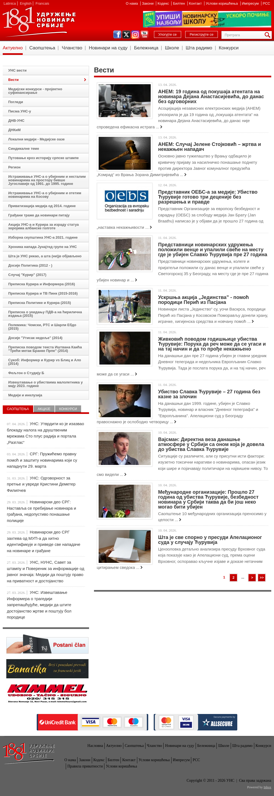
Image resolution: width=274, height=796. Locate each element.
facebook (117, 34)
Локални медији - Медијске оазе (36, 139)
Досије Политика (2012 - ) (30, 265)
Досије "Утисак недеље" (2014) (35, 338)
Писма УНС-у (19, 111)
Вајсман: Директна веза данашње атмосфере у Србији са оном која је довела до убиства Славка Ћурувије (211, 444)
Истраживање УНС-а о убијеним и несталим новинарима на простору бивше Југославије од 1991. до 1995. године (47, 180)
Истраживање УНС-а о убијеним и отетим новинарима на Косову (44, 194)
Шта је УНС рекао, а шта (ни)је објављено (45, 256)
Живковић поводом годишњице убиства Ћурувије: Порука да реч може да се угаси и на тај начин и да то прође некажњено (212, 344)
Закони (148, 3)
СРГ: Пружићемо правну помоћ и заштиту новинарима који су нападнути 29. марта (42, 459)
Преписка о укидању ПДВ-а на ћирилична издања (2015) (45, 313)
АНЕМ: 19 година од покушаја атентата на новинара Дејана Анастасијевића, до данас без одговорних (211, 96)
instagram (135, 34)
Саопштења (42, 47)
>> (261, 577)
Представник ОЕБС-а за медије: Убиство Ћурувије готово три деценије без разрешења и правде (208, 197)
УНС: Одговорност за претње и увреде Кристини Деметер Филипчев (41, 484)
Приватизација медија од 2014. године (42, 206)
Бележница (146, 47)
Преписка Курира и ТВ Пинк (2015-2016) (43, 293)
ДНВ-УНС (16, 120)
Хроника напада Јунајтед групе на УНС (42, 247)
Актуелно (13, 47)
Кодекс (164, 3)
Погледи (15, 102)
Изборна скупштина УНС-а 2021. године (43, 237)
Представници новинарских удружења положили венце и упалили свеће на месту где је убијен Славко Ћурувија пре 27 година (212, 249)
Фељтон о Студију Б (26, 373)
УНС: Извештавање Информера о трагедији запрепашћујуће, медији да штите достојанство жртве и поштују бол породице (39, 604)
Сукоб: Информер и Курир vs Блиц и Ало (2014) (44, 361)
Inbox (267, 787)
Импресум (251, 3)
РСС (266, 3)
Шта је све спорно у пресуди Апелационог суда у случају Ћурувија (210, 540)
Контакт (196, 3)
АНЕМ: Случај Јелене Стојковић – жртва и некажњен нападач (209, 147)
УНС (38, 22)
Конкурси (229, 47)
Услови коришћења (222, 3)
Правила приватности (85, 766)
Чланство (72, 47)
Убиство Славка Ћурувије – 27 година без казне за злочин (209, 394)
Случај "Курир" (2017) (27, 274)
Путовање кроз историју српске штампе (43, 158)
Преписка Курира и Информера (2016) (41, 284)
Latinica (10, 3)
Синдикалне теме (23, 148)
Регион (14, 167)
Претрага (268, 35)
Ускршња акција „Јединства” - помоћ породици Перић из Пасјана (203, 300)
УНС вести (17, 70)
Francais (42, 3)
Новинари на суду (108, 47)
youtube (144, 34)
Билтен (179, 3)
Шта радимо (199, 47)
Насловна (95, 746)
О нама (132, 3)
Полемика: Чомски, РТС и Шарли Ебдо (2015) (42, 326)
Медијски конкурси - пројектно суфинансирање (35, 90)
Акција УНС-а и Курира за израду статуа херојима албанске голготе (43, 226)
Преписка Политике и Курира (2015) (39, 302)
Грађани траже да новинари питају (39, 215)
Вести (13, 79)
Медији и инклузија (25, 395)
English (26, 3)
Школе (172, 47)
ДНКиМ (14, 130)
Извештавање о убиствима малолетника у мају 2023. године (45, 384)
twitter (126, 34)
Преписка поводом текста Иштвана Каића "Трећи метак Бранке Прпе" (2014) (45, 348)
